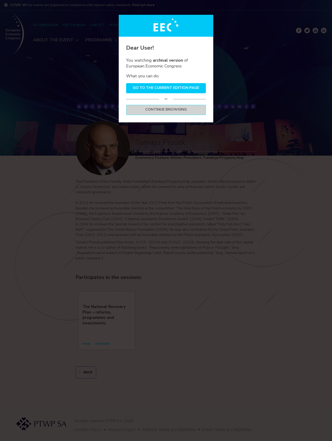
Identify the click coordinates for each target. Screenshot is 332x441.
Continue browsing (166, 109)
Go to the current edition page (166, 87)
